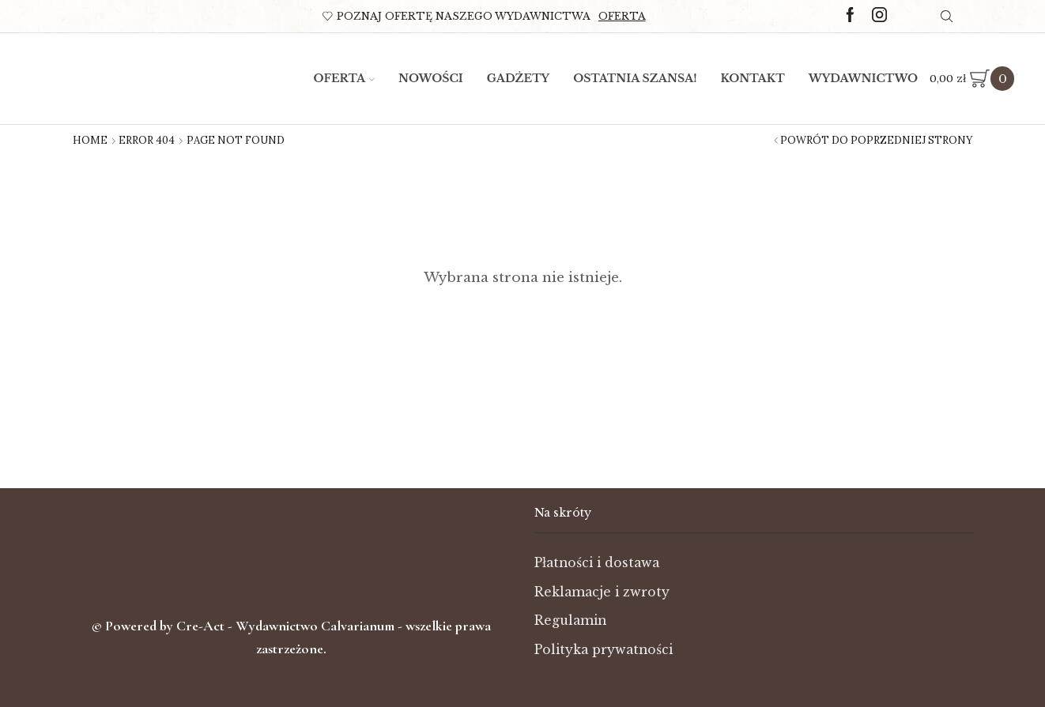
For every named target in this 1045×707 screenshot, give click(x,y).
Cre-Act (202, 625)
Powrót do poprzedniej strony (876, 140)
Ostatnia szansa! (634, 78)
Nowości (430, 78)
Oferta (622, 16)
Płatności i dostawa (598, 562)
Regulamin (571, 620)
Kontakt (753, 78)
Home (90, 140)
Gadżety (518, 78)
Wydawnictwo (864, 78)
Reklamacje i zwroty (602, 592)
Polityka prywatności (604, 649)
